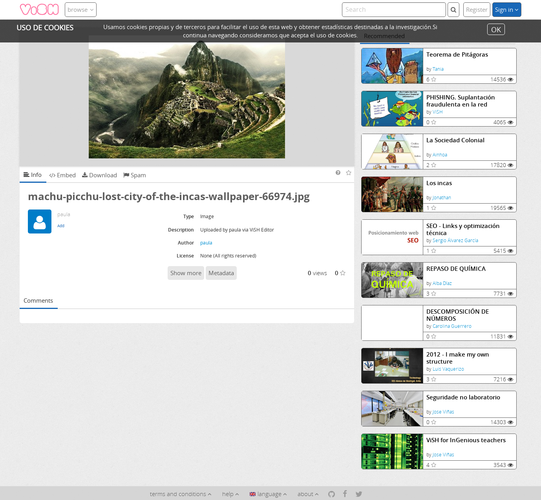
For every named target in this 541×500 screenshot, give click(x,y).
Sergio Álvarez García (455, 240)
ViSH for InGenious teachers (466, 440)
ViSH (438, 111)
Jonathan (442, 197)
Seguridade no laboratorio (463, 397)
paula (206, 242)
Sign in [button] (507, 9)
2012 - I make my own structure (457, 358)
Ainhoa (440, 154)
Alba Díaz (442, 283)
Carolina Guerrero (452, 326)
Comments (38, 300)
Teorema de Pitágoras (457, 54)
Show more (185, 273)
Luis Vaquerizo (448, 369)
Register (477, 9)
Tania (438, 69)
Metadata (221, 273)
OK (496, 29)
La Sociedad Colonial (455, 140)
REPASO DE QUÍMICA (456, 268)
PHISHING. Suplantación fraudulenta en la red (460, 101)
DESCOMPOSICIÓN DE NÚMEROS (457, 315)
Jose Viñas (443, 411)
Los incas (439, 183)
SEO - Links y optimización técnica (463, 229)
